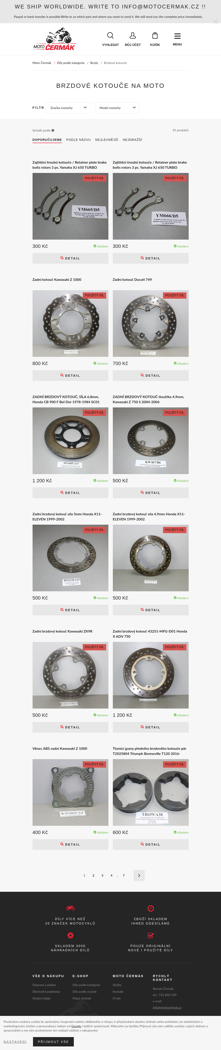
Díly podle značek (85, 992)
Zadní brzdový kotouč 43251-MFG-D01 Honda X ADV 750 (150, 634)
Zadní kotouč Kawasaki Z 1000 (57, 280)
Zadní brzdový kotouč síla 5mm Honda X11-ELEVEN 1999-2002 (67, 516)
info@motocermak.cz (167, 1008)
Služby (117, 985)
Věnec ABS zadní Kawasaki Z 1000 (60, 749)
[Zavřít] (215, 22)
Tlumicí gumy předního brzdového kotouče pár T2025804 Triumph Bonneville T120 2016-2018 (149, 751)
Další (139, 876)
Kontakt (118, 992)
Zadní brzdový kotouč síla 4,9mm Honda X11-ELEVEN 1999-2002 (149, 516)
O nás (117, 999)
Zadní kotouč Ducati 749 (132, 280)
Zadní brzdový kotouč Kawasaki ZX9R (63, 631)
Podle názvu (78, 140)
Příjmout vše (53, 1042)
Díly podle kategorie (71, 63)
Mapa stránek (82, 999)
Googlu (76, 1026)
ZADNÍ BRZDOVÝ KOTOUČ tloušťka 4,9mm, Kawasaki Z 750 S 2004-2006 (148, 399)
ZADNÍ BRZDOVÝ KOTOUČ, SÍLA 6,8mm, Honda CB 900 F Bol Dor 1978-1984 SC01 (66, 399)
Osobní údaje (42, 999)
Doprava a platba (44, 985)
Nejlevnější (106, 140)
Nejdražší (132, 140)
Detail (72, 259)
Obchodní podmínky (46, 992)
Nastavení (15, 1042)
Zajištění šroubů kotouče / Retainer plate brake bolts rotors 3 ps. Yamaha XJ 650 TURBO (70, 165)
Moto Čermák (42, 63)
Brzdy (94, 63)
